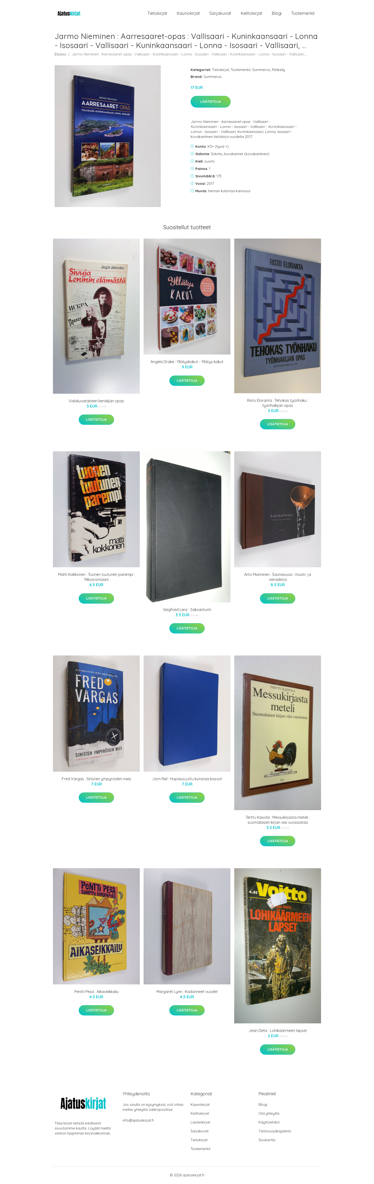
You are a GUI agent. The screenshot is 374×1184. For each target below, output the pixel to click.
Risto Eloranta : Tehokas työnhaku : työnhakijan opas (277, 404)
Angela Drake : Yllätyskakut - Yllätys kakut (187, 362)
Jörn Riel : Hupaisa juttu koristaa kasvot (187, 779)
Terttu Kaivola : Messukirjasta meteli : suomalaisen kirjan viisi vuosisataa (278, 820)
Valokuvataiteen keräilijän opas (96, 401)
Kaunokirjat (188, 13)
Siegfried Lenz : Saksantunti (187, 610)
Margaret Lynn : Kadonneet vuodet (187, 992)
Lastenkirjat (200, 1123)
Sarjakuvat (220, 13)
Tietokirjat (157, 13)
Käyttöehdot (269, 1123)
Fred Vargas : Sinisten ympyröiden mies (96, 779)
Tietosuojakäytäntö (275, 1131)
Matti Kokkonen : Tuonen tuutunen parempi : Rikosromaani (96, 578)
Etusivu (60, 55)
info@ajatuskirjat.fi (138, 1121)
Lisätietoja (210, 102)
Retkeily (278, 70)
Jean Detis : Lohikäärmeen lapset (278, 1031)
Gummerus (261, 70)
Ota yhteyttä (269, 1114)
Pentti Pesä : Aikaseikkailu (96, 992)
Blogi (276, 13)
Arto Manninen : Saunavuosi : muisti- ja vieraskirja (277, 578)
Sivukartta (267, 1140)
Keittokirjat (251, 13)
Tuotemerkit (303, 13)
